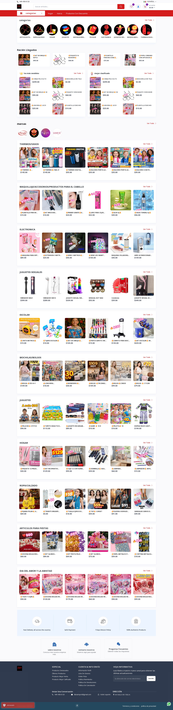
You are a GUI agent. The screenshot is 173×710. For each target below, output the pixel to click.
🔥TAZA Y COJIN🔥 (27, 597)
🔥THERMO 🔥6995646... (64, 170)
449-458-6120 (23, 1)
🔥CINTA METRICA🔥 (28, 341)
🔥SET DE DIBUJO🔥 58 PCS (99, 56)
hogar (50, 13)
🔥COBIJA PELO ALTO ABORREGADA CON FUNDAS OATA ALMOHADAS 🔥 (29, 56)
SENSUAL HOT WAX (96, 298)
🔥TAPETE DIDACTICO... (52, 426)
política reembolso (85, 679)
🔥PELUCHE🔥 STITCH (28, 426)
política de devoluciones (87, 682)
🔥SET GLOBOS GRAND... (94, 554)
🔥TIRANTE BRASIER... (51, 511)
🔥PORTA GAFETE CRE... (98, 341)
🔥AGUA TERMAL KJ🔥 (142, 213)
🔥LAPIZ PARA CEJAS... (97, 213)
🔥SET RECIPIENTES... (51, 469)
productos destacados (60, 670)
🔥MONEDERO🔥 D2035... (72, 383)
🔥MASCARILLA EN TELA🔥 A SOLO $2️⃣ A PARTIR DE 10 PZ (65, 56)
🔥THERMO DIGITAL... (112, 170)
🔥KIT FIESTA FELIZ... (74, 554)
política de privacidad (148, 706)
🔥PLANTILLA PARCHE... (29, 213)
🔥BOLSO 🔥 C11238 (141, 383)
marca (59, 13)
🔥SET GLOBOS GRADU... (49, 554)
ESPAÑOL (149, 1)
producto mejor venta (60, 676)
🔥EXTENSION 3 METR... (52, 255)
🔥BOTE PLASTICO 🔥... (22, 170)
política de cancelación (86, 685)
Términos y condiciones (130, 706)
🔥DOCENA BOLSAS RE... (52, 597)
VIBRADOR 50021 (26, 298)
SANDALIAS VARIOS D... (142, 511)
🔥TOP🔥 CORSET (95, 511)
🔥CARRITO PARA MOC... (121, 341)
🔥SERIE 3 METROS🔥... (74, 255)
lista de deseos (84, 673)
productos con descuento (77, 13)
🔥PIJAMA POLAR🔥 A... (28, 511)
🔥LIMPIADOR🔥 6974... (143, 469)
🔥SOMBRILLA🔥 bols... (97, 469)
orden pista (82, 676)
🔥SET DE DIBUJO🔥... (74, 341)
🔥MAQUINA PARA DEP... (29, 255)
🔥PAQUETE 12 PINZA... (29, 469)
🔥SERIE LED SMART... (97, 255)
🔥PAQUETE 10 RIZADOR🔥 (133, 56)
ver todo (149, 20)
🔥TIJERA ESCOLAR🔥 (51, 341)
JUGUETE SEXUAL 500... (74, 298)
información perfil (84, 670)
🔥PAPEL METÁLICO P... (120, 554)
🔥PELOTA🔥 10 (117, 426)
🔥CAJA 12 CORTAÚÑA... (75, 469)
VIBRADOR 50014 (49, 298)
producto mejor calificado (61, 679)
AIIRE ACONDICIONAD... (143, 255)
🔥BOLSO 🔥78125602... (97, 383)
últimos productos (58, 673)
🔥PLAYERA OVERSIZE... (120, 511)
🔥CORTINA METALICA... (143, 554)
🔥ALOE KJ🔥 (116, 213)
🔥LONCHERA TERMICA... (48, 383)
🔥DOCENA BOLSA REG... (29, 554)
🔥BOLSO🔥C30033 (119, 383)
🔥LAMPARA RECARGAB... (116, 469)
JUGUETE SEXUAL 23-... (142, 298)
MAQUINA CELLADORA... (120, 255)
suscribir (151, 678)
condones (115, 298)
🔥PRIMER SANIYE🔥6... (74, 213)
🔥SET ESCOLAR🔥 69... (143, 341)
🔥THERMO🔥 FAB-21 (90, 170)
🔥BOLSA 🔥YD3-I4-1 (28, 383)
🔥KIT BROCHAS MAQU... (49, 213)
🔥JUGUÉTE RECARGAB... (75, 426)
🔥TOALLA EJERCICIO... (74, 511)
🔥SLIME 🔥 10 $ (95, 426)
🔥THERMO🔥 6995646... (41, 170)
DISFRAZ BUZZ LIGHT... (142, 426)
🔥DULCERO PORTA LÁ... (136, 170)
